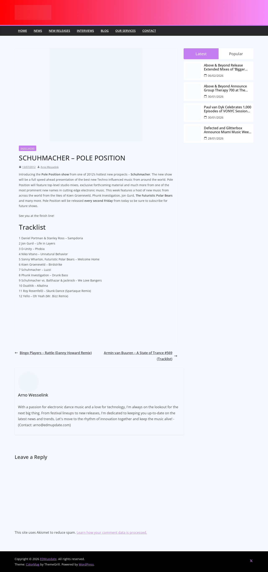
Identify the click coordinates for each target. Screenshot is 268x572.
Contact (149, 31)
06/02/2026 (215, 76)
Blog (105, 31)
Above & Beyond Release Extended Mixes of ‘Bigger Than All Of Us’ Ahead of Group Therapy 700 (224, 67)
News (38, 31)
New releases (59, 31)
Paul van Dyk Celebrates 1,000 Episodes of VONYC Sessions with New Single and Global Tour (227, 109)
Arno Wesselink (50, 167)
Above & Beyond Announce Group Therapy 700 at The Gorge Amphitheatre (225, 88)
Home (22, 31)
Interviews (85, 31)
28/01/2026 (215, 138)
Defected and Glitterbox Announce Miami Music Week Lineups (227, 130)
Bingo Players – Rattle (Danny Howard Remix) (53, 353)
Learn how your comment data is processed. (112, 532)
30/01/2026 (215, 97)
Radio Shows (28, 148)
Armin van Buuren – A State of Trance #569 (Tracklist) (140, 356)
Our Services (125, 31)
